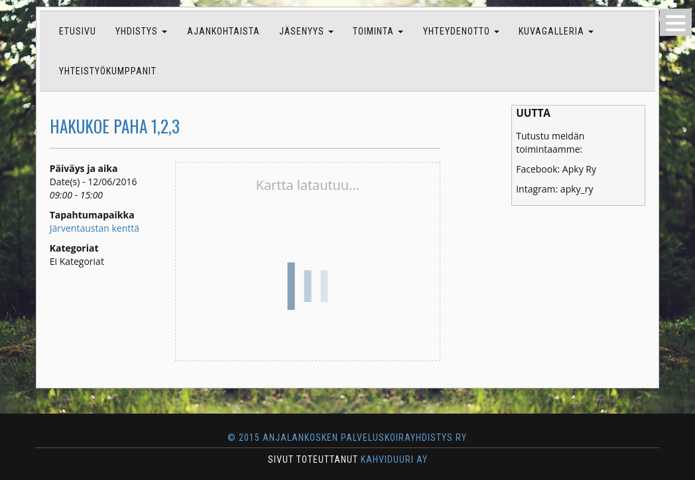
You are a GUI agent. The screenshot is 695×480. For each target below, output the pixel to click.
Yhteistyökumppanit (108, 71)
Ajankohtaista (223, 31)
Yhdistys (141, 31)
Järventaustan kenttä (94, 228)
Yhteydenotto (461, 31)
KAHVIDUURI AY (394, 459)
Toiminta (378, 31)
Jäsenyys (306, 31)
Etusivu (77, 31)
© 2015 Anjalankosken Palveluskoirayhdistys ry (347, 437)
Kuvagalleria (556, 31)
